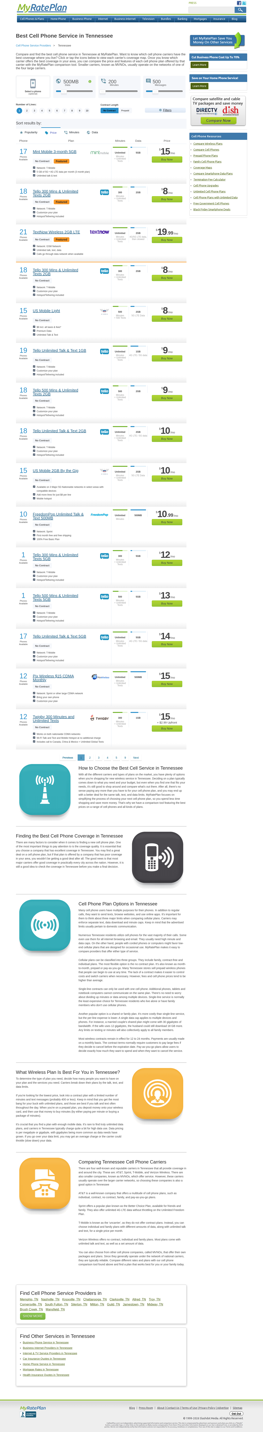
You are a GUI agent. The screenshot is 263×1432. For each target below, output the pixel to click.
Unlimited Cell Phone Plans (209, 191)
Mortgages (200, 18)
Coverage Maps (202, 167)
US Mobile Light (46, 311)
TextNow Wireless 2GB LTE (56, 232)
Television (148, 18)
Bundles (166, 18)
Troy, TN (154, 1299)
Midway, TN (155, 1304)
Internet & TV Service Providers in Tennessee (50, 1353)
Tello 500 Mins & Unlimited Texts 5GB (55, 597)
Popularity (29, 131)
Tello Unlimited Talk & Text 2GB (59, 431)
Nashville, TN (50, 1299)
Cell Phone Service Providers (33, 45)
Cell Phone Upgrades (206, 185)
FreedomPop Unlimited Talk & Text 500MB (58, 516)
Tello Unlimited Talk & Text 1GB (59, 350)
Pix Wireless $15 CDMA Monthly (53, 678)
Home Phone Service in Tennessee (44, 1364)
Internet (103, 18)
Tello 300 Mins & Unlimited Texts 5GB (55, 557)
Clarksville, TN (119, 1299)
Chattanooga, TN (95, 1299)
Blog (234, 18)
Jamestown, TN (133, 1304)
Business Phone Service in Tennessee (46, 1342)
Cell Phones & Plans (32, 18)
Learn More (199, 64)
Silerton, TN (79, 1304)
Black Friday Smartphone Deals (211, 209)
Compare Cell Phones (206, 149)
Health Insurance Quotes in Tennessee (46, 1374)
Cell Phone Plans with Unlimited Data (215, 197)
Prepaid (134, 110)
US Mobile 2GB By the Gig (55, 471)
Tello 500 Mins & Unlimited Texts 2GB (55, 392)
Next (136, 757)
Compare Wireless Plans (208, 143)
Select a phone (33, 92)
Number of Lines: (26, 104)
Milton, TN (97, 1304)
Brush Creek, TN (31, 1309)
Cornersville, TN (31, 1304)
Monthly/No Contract (113, 110)
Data (92, 131)
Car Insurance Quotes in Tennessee (44, 1358)
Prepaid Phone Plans (205, 155)
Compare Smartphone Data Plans (213, 173)
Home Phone (58, 18)
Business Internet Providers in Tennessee (47, 1347)
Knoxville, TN (71, 1299)
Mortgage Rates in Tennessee (41, 1369)
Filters (167, 110)
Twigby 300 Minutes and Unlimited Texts (53, 719)
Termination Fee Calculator (209, 179)
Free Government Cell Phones (211, 203)
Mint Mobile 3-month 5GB (54, 152)
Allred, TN (139, 1299)
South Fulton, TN (56, 1304)
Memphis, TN (29, 1299)
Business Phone (82, 18)
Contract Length (109, 105)
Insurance (219, 18)
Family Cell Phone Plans (207, 161)
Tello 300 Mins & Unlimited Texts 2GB (55, 193)
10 (87, 110)
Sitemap (237, 1407)
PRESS (193, 2)
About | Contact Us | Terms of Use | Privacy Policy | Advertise (193, 1407)
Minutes (71, 131)
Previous (67, 757)
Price (50, 131)
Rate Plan (41, 7)
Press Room (146, 1407)
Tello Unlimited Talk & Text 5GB (59, 636)
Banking (182, 18)
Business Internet (125, 18)
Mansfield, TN (55, 1309)
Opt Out (236, 1413)
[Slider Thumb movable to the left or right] (64, 92)
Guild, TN (113, 1304)
